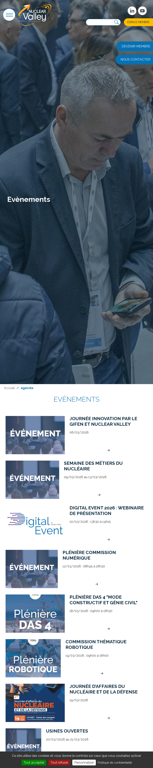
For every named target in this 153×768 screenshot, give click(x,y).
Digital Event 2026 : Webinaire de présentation (107, 510)
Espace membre (138, 22)
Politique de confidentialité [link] (115, 762)
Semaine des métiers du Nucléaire (93, 466)
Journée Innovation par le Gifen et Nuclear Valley (103, 421)
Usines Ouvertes (67, 731)
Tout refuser (59, 762)
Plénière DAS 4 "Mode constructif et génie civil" (103, 599)
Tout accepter (34, 762)
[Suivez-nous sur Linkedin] (132, 10)
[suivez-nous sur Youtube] (142, 10)
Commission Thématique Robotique (96, 644)
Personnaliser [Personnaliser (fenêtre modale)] (84, 762)
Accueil (9, 388)
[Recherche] (116, 22)
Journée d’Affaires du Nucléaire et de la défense (104, 689)
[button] (9, 15)
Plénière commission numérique (89, 555)
